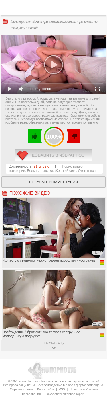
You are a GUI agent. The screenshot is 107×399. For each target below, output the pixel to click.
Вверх (96, 376)
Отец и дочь (88, 171)
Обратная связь (21, 389)
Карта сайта (45, 389)
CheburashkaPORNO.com (55, 9)
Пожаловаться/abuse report (64, 394)
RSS (62, 389)
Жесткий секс (65, 171)
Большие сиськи (40, 171)
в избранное (53, 155)
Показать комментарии (53, 182)
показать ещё (53, 343)
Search (98, 7)
